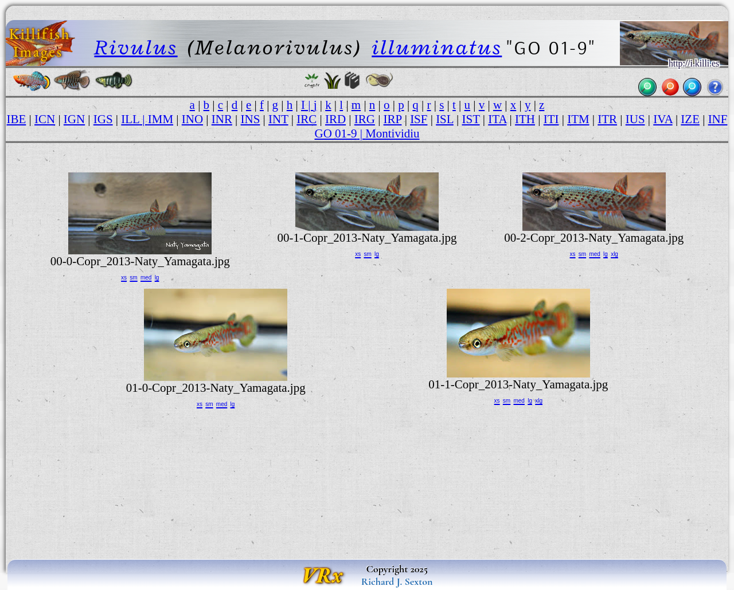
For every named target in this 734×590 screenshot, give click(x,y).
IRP (393, 119)
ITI (551, 119)
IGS (103, 119)
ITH (525, 119)
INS (250, 119)
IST (471, 119)
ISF (418, 119)
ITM (578, 119)
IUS (635, 119)
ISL (445, 119)
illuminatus (437, 47)
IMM (160, 119)
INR (222, 119)
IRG (364, 119)
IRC (306, 119)
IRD (335, 119)
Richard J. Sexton (397, 581)
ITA (497, 119)
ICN (44, 119)
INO (192, 119)
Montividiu (392, 133)
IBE (16, 119)
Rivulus (135, 47)
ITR (607, 119)
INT (278, 119)
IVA (662, 119)
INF (718, 119)
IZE (690, 119)
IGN (74, 119)
